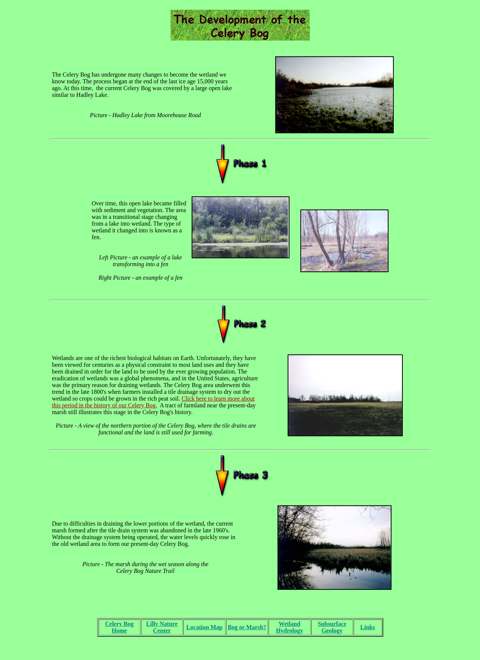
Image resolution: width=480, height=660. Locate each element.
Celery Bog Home (119, 627)
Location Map (204, 627)
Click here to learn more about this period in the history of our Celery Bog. (153, 401)
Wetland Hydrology (289, 627)
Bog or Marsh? (247, 627)
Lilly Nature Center (162, 627)
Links (367, 627)
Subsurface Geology (332, 627)
